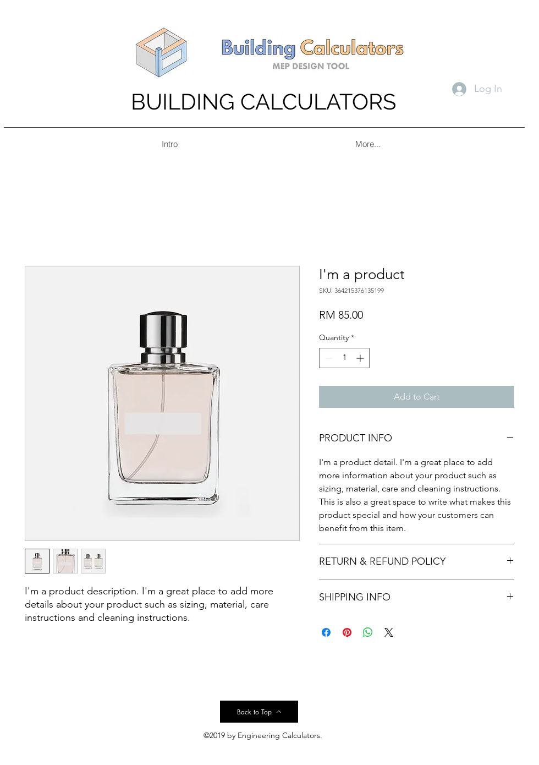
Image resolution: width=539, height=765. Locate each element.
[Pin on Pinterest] (347, 632)
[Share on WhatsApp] (368, 632)
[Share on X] (388, 632)
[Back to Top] (259, 712)
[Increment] (361, 358)
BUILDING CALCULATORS (263, 101)
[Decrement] (327, 358)
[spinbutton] (344, 358)
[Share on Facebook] (326, 632)
